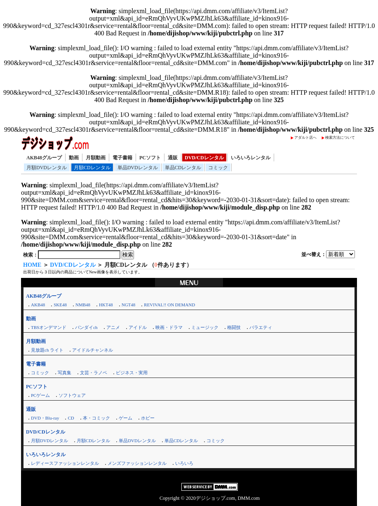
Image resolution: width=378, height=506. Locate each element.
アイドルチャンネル (92, 349)
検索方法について (340, 137)
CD (71, 417)
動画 (74, 158)
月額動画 (96, 158)
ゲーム (125, 417)
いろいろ (184, 463)
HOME (32, 265)
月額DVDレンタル (46, 167)
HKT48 (106, 304)
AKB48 (38, 304)
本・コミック (96, 417)
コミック (218, 167)
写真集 (64, 372)
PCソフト (150, 158)
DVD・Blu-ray (45, 417)
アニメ (113, 327)
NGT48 (129, 304)
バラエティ (260, 327)
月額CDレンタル (92, 167)
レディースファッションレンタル (65, 463)
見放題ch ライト (47, 349)
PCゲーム (40, 395)
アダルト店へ (305, 137)
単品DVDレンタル (137, 167)
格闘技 (234, 327)
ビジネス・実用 (132, 372)
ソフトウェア (72, 395)
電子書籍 (122, 158)
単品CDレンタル (183, 167)
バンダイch (86, 327)
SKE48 (60, 304)
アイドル (138, 327)
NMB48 (82, 304)
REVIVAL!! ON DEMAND (169, 304)
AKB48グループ (44, 158)
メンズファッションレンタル (137, 463)
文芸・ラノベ (93, 372)
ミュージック (204, 327)
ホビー (148, 417)
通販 (173, 158)
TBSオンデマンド (48, 327)
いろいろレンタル (250, 158)
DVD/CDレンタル (204, 158)
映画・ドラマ (169, 327)
